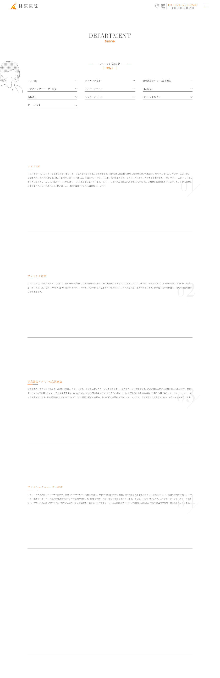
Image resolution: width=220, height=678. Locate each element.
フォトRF (52, 80)
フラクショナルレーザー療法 (52, 88)
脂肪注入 (52, 97)
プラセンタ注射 (110, 80)
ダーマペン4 (52, 105)
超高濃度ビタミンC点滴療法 (167, 80)
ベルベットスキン (167, 97)
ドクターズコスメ (110, 88)
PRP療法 (167, 88)
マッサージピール (110, 97)
